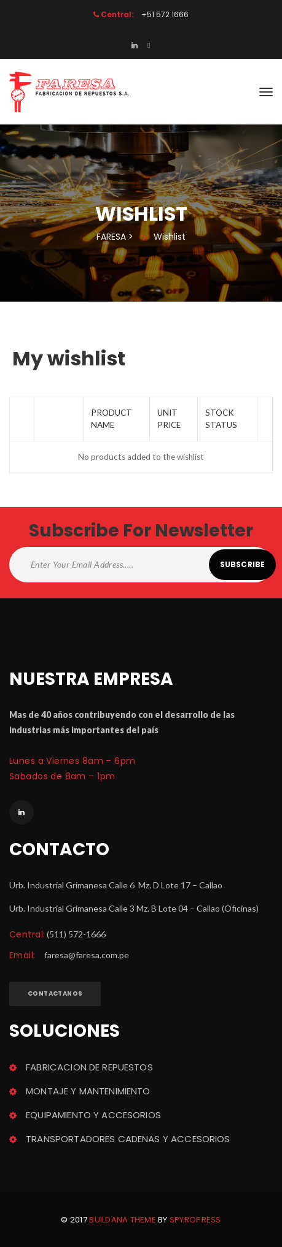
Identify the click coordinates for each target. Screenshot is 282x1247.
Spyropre (195, 1220)
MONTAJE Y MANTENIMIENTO (88, 1091)
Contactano (55, 993)
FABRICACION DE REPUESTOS (89, 1067)
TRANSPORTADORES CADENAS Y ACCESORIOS (128, 1138)
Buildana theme (122, 1220)
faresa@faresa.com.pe (86, 955)
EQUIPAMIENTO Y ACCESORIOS (93, 1114)
